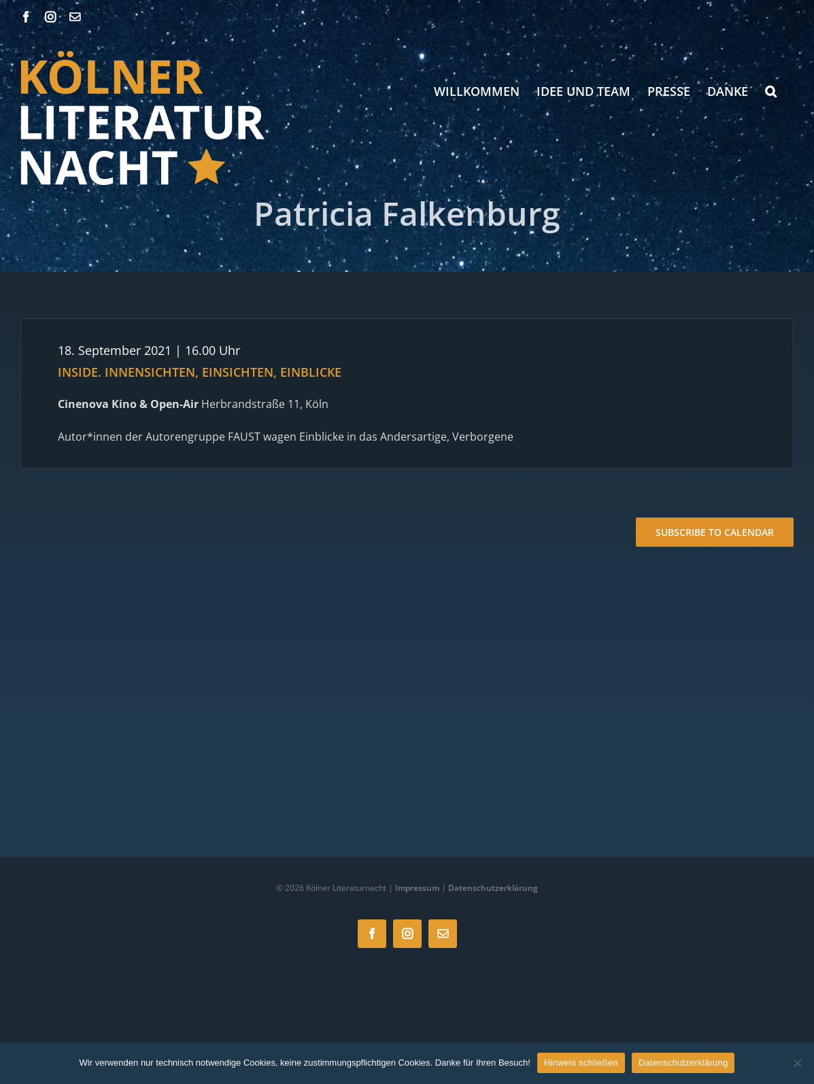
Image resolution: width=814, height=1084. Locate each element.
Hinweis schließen (581, 1062)
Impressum (417, 888)
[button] (771, 91)
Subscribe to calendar (715, 532)
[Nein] (797, 1063)
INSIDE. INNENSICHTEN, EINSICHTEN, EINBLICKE (199, 372)
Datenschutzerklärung (493, 888)
